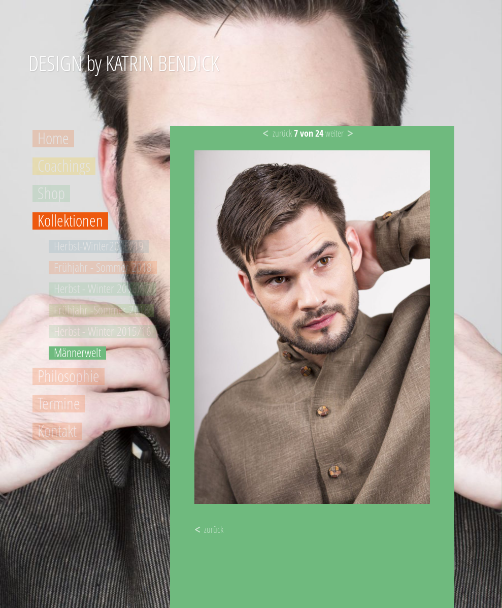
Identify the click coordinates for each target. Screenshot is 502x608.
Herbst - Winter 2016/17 (102, 289)
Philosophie (68, 376)
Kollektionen (70, 221)
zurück (282, 133)
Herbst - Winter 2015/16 (102, 331)
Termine (59, 403)
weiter (334, 133)
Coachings (64, 166)
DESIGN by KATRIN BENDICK (123, 62)
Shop (51, 193)
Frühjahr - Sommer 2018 (103, 267)
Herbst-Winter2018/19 (99, 246)
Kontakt (57, 431)
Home (53, 138)
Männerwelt (77, 353)
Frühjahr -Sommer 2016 (101, 310)
